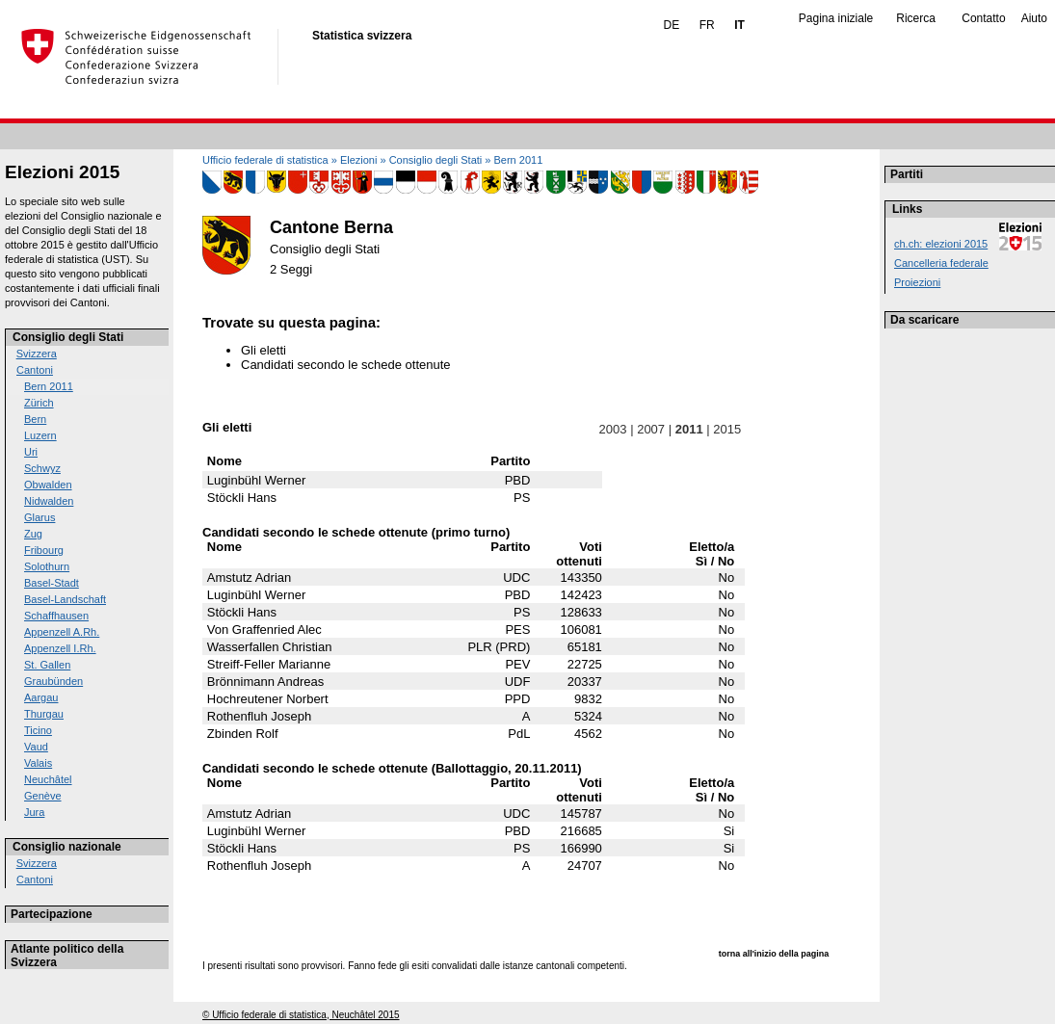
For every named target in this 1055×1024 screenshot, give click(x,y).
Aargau (41, 697)
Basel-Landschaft (65, 599)
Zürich (39, 402)
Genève (43, 795)
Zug (33, 533)
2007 (651, 429)
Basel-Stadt (51, 583)
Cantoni (34, 370)
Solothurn (46, 566)
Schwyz (42, 468)
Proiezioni (917, 282)
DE (672, 25)
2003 (612, 429)
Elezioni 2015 (62, 172)
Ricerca (916, 18)
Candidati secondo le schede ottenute (346, 364)
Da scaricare (924, 320)
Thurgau (44, 714)
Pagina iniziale (836, 18)
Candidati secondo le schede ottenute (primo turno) (356, 532)
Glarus (39, 517)
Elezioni (359, 160)
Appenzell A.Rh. (61, 632)
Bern (35, 419)
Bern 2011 (48, 386)
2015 (727, 429)
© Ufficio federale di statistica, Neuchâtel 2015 (301, 1015)
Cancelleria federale (941, 263)
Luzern (40, 435)
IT (739, 25)
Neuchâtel (48, 779)
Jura (34, 812)
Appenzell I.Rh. (60, 648)
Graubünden (53, 681)
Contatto (983, 18)
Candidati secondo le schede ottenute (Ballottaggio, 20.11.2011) (392, 768)
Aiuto (1034, 18)
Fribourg (44, 550)
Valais (38, 763)
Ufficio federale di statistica (265, 160)
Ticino (38, 730)
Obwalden (48, 484)
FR (707, 25)
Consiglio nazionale (67, 846)
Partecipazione (51, 914)
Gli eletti (263, 350)
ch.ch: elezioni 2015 (941, 243)
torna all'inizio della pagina (774, 953)
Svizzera (36, 353)
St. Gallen (47, 664)
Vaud (36, 746)
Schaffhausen (56, 615)
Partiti (906, 174)
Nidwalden (48, 501)
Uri (31, 452)
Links (907, 209)
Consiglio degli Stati (68, 337)
